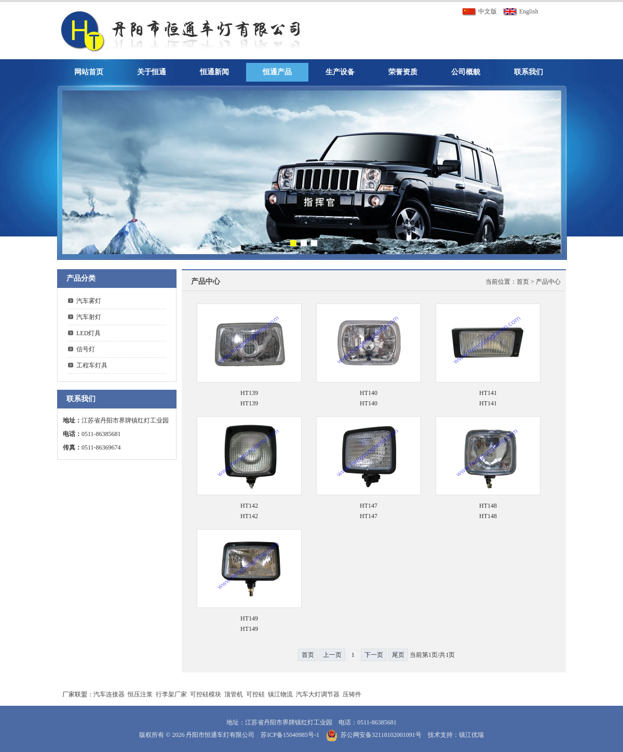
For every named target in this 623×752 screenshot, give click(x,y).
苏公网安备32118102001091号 (381, 734)
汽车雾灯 (88, 301)
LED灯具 (88, 333)
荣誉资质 (402, 72)
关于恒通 (151, 72)
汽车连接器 (109, 694)
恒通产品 (277, 72)
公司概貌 (465, 72)
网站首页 (88, 72)
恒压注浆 (140, 694)
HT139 (249, 393)
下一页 (373, 654)
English (520, 11)
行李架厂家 (171, 694)
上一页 (332, 654)
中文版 (479, 11)
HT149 (249, 618)
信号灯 (85, 349)
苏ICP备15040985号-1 (290, 734)
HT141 (488, 393)
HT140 (368, 393)
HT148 (488, 505)
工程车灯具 (91, 365)
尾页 (398, 654)
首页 (523, 281)
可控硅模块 (205, 694)
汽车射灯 (88, 317)
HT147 (368, 505)
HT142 (249, 505)
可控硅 (255, 694)
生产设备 (340, 72)
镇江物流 (280, 694)
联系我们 (528, 72)
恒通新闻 (214, 72)
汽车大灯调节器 (318, 694)
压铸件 (352, 694)
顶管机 (233, 694)
